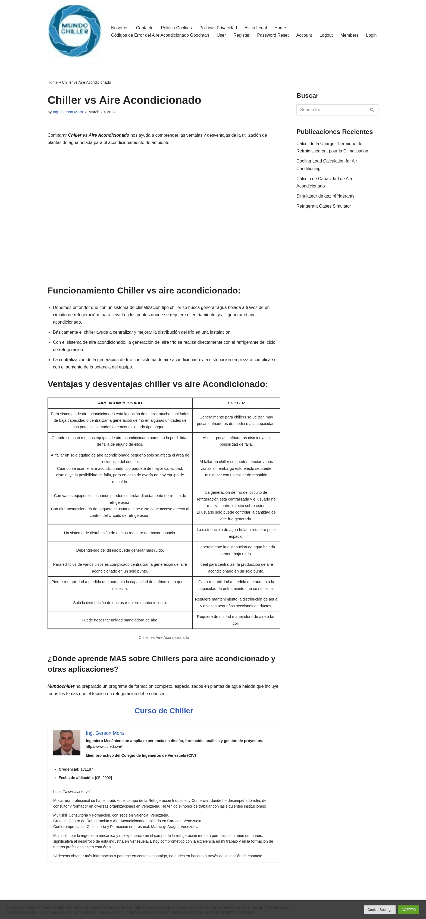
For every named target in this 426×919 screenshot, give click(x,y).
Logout (327, 31)
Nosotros (120, 24)
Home (281, 24)
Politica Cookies (176, 24)
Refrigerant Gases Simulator (323, 206)
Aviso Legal (256, 24)
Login (116, 38)
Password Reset (273, 31)
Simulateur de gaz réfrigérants (325, 196)
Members (350, 31)
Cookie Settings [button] (380, 910)
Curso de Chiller (163, 712)
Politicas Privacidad (218, 24)
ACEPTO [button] (409, 910)
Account (305, 31)
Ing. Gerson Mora (68, 112)
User (221, 31)
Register (242, 31)
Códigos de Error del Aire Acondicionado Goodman (160, 31)
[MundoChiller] (75, 31)
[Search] (331, 109)
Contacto (145, 24)
